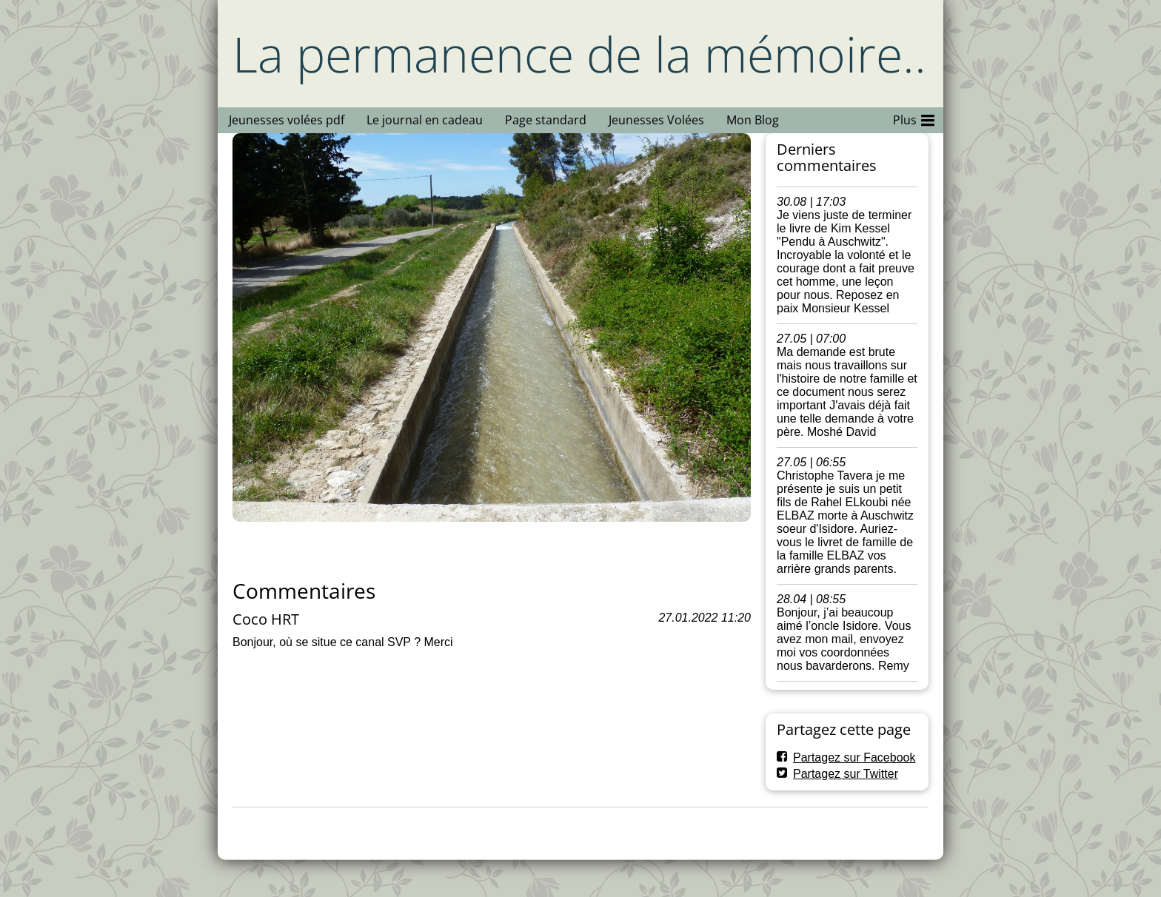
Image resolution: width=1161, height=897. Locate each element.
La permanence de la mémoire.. (579, 54)
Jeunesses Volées (656, 120)
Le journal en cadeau (425, 120)
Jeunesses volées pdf (286, 120)
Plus (913, 117)
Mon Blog (752, 120)
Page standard (545, 120)
